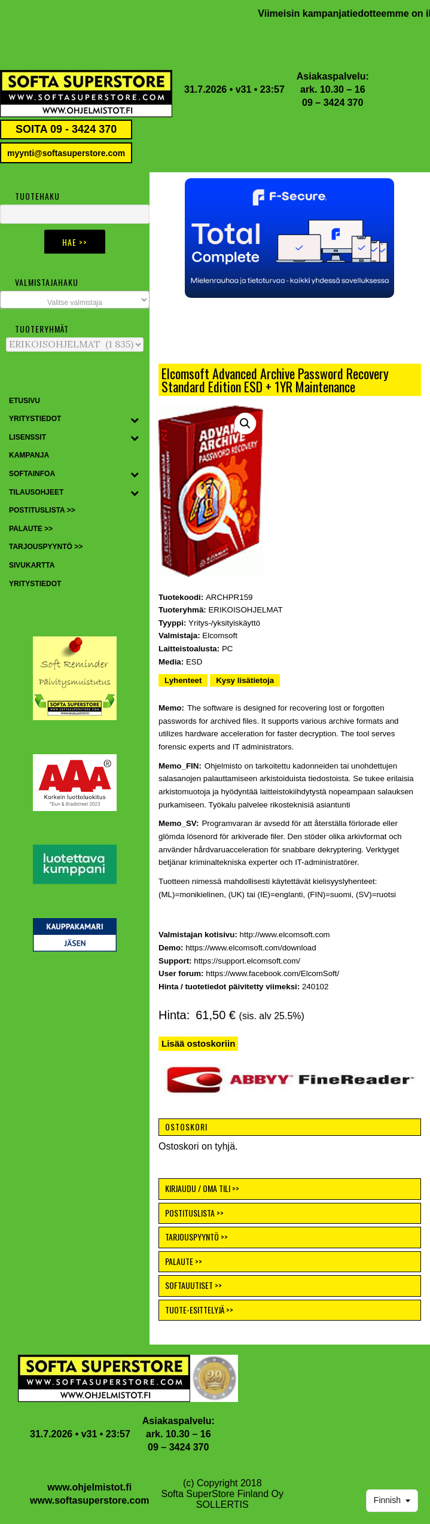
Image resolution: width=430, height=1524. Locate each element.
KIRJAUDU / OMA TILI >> (202, 1188)
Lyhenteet (183, 680)
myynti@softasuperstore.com (66, 153)
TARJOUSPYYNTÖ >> (196, 1236)
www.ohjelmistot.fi (89, 1487)
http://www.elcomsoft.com (285, 934)
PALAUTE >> (183, 1261)
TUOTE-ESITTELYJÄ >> (199, 1309)
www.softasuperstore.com (89, 1500)
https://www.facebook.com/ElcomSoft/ (272, 973)
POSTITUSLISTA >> (194, 1212)
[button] (289, 238)
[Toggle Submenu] (135, 419)
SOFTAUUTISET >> (193, 1285)
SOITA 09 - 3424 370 (66, 129)
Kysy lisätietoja (245, 680)
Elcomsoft (219, 635)
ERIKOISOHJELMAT (245, 609)
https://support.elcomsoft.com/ (247, 960)
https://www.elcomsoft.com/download (250, 947)
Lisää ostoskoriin (198, 1043)
